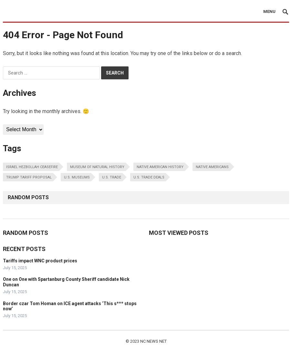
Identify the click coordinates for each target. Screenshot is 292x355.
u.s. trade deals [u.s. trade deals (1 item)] (148, 177)
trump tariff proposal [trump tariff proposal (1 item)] (29, 177)
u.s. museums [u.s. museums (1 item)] (77, 177)
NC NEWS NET (153, 341)
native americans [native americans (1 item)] (212, 167)
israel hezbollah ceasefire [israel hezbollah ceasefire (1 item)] (32, 167)
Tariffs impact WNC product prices (40, 260)
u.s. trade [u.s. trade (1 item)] (111, 177)
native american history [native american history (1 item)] (160, 167)
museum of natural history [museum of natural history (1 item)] (97, 167)
